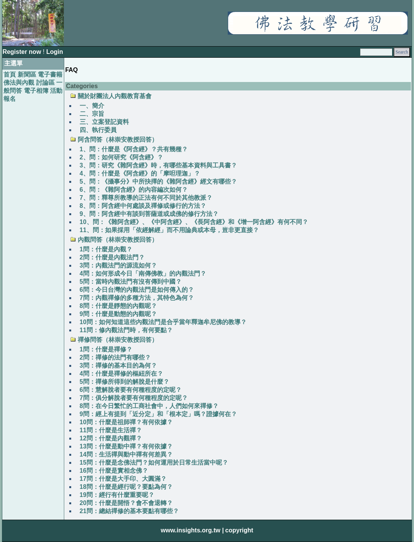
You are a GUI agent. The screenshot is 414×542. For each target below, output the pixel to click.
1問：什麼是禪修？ (106, 349)
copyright (239, 530)
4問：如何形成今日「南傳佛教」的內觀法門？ (143, 273)
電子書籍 (50, 74)
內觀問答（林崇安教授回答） (118, 239)
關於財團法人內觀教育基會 (115, 96)
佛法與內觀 (18, 82)
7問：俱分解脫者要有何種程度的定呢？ (134, 398)
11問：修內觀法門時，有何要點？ (126, 330)
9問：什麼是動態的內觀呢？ (118, 314)
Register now (22, 52)
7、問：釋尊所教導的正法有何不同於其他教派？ (146, 197)
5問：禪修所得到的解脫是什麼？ (124, 381)
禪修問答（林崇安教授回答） (118, 339)
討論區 (45, 82)
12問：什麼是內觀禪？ (111, 438)
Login (54, 52)
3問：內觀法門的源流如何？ (118, 265)
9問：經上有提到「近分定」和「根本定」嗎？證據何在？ (158, 414)
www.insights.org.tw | (192, 530)
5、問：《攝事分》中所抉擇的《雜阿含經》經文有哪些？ (158, 181)
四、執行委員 (98, 130)
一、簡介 (92, 105)
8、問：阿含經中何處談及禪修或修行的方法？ (143, 205)
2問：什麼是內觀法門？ (112, 257)
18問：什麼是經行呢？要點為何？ (126, 486)
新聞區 (27, 74)
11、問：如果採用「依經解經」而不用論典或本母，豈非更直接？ (169, 230)
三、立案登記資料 (104, 122)
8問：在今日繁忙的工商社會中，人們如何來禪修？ (149, 406)
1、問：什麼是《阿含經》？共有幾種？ (134, 149)
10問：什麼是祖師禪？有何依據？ (126, 422)
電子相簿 (36, 90)
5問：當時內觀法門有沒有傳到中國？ (131, 281)
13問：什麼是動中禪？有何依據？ (126, 446)
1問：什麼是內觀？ (106, 249)
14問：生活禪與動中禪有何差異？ (126, 454)
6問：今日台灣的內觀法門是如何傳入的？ (137, 289)
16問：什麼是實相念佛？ (114, 470)
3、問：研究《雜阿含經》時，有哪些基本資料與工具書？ (158, 165)
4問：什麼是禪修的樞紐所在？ (121, 373)
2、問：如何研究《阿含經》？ (121, 157)
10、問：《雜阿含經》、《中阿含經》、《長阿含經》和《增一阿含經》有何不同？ (194, 222)
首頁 (9, 74)
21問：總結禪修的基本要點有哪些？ (129, 511)
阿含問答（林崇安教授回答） (118, 139)
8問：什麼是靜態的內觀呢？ (118, 306)
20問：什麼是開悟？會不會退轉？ (126, 503)
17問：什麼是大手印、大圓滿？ (123, 478)
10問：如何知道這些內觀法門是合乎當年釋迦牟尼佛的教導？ (163, 322)
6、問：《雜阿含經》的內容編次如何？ (134, 189)
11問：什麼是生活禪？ (111, 430)
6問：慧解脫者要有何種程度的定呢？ (131, 389)
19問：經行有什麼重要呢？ (117, 495)
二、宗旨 (92, 113)
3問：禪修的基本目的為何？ (118, 365)
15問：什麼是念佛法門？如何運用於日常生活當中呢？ (154, 462)
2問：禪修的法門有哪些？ (115, 357)
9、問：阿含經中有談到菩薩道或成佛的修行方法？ (149, 214)
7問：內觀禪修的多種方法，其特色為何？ (137, 297)
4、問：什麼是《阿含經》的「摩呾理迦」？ (140, 173)
